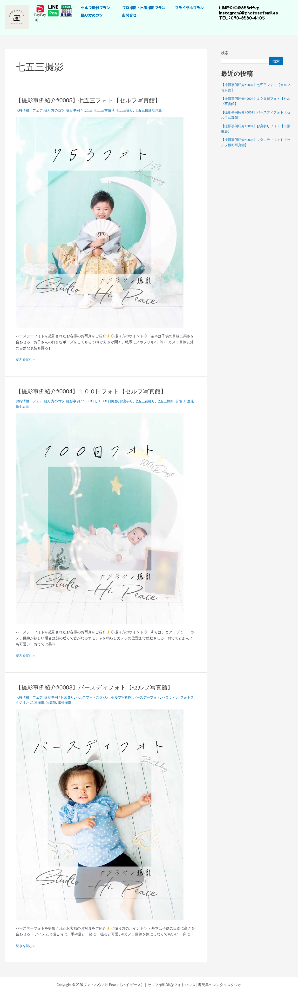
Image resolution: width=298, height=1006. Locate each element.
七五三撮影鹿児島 (156, 110)
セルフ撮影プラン (95, 7)
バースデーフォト (155, 697)
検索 (224, 53)
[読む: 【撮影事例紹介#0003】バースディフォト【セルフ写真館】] (99, 814)
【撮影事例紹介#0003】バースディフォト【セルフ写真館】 (101, 687)
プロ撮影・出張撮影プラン (143, 7)
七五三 (92, 110)
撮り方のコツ (92, 15)
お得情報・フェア (30, 110)
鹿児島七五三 (32, 406)
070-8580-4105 (248, 17)
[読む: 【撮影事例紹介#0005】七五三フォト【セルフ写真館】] (99, 222)
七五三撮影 (132, 110)
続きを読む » (26, 359)
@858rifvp (247, 7)
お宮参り (133, 401)
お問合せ (129, 15)
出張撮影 (78, 702)
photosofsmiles (261, 12)
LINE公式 (227, 7)
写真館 (64, 702)
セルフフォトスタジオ (98, 697)
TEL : (224, 17)
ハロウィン (180, 697)
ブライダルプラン (189, 7)
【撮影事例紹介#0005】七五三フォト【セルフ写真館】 (94, 100)
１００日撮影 (114, 401)
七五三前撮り (110, 110)
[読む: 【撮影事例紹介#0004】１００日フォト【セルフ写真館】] (99, 518)
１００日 (94, 401)
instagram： (230, 12)
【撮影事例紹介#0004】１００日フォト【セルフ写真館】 (97, 391)
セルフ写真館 (128, 697)
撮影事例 (77, 110)
